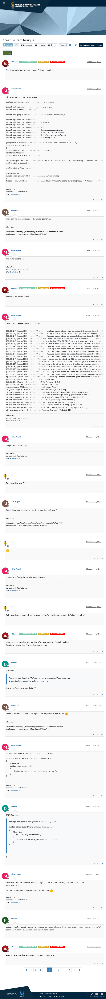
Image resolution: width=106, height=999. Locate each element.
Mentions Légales (51, 993)
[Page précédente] (26, 970)
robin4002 (14, 61)
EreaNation (14, 194)
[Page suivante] (79, 970)
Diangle (14, 662)
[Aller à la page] (63, 970)
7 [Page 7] (58, 970)
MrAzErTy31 (15, 210)
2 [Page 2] (35, 970)
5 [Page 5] (49, 970)
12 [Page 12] (69, 970)
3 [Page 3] (40, 970)
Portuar (14, 918)
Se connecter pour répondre (91, 45)
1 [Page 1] (31, 970)
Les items (7, 45)
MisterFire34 (16, 89)
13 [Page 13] (74, 970)
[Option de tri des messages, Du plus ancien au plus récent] (76, 45)
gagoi (13, 475)
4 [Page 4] (44, 970)
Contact (41, 993)
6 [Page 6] (54, 970)
